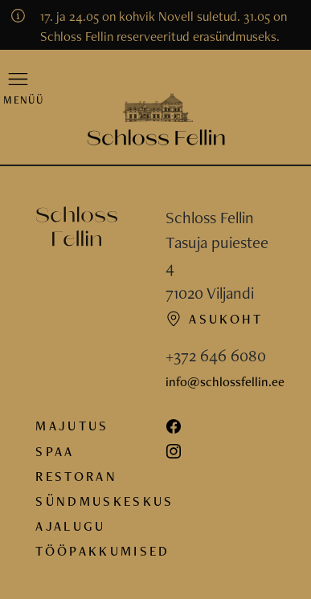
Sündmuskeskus (104, 501)
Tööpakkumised (102, 551)
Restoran (76, 476)
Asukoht (215, 319)
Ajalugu (70, 526)
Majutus (71, 425)
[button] (18, 87)
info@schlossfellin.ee (225, 381)
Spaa (54, 451)
